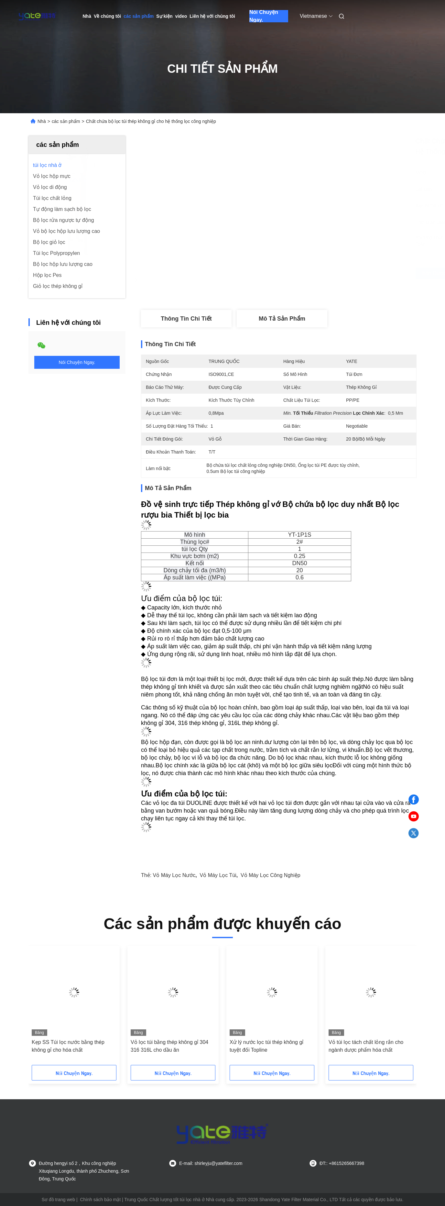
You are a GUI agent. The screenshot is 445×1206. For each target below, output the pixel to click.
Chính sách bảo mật (100, 1199)
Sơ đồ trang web (58, 1199)
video (181, 16)
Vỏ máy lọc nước (174, 875)
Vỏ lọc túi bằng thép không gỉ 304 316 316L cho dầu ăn (169, 1046)
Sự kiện (164, 16)
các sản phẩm (139, 16)
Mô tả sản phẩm (282, 318)
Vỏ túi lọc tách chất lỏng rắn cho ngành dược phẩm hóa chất (366, 1046)
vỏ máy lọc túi (218, 875)
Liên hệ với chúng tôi (212, 16)
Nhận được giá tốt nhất (316, 273)
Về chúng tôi (107, 16)
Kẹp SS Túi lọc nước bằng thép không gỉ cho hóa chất (68, 1046)
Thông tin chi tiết (186, 318)
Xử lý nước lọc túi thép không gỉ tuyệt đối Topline (266, 1046)
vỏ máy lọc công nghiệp (270, 875)
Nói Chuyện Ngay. (263, 16)
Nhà (87, 16)
